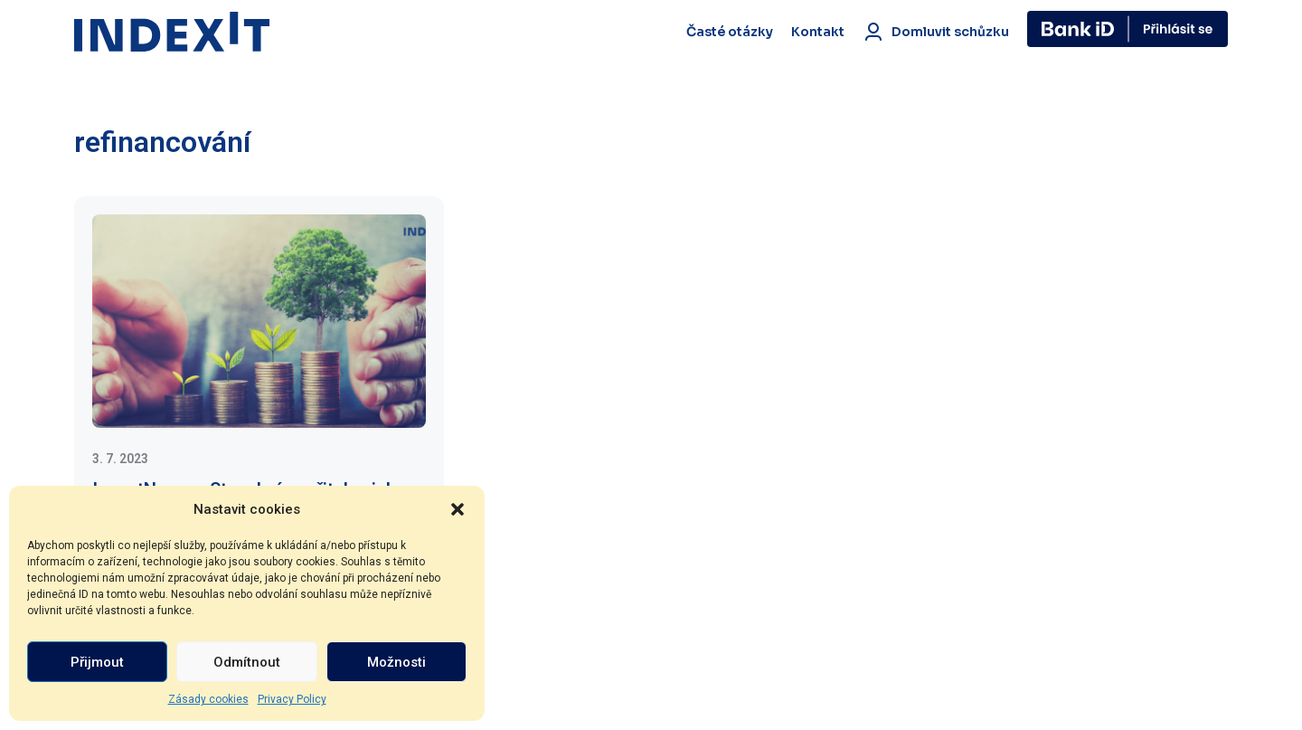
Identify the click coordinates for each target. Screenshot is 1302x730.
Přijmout (97, 662)
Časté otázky (729, 32)
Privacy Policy (292, 699)
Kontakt (817, 32)
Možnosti (396, 662)
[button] (457, 509)
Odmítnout (246, 662)
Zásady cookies (208, 699)
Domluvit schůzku (936, 32)
